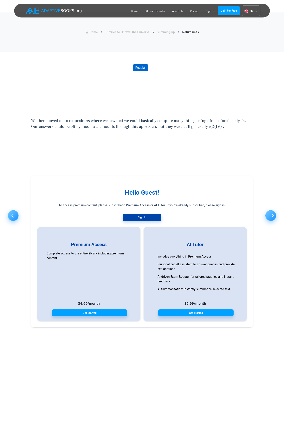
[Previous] (13, 215)
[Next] (270, 215)
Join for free (229, 10)
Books (135, 11)
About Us (177, 11)
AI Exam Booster (155, 11)
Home (92, 32)
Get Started (90, 312)
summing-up (166, 32)
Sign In (142, 217)
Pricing (194, 11)
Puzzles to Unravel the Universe (127, 32)
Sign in (210, 11)
